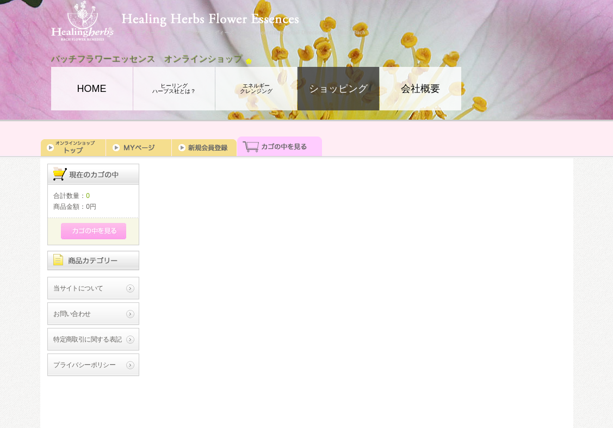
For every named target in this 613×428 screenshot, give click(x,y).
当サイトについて (78, 288)
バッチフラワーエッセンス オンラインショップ (147, 59)
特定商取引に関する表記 (87, 339)
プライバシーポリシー (84, 365)
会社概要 (420, 88)
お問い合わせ (71, 314)
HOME (92, 88)
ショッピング (338, 88)
